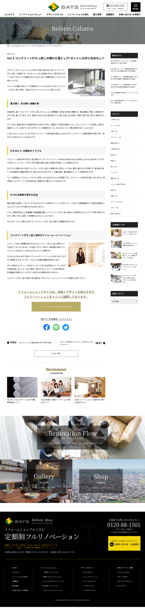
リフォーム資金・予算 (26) (118, 184)
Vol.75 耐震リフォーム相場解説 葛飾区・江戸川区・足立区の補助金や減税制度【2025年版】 (124, 78)
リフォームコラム (16, 46)
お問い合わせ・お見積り (130, 14)
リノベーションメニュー (30, 14)
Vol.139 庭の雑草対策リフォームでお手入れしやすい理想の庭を (124, 102)
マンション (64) (115, 125)
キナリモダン (87, 572)
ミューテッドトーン (90, 577)
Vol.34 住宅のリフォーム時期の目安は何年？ (130, 244)
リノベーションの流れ (78, 14)
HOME (14, 568)
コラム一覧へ (56, 353)
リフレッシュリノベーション (53, 590)
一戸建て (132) (115, 120)
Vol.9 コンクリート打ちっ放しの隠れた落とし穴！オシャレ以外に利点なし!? (129, 279)
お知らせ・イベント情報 (125, 568)
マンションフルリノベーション (53, 581)
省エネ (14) (114, 167)
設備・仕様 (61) (115, 143)
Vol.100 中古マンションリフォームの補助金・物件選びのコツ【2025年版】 (124, 62)
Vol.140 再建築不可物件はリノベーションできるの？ (124, 94)
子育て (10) (114, 131)
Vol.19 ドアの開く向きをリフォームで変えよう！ (130, 233)
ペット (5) (114, 172)
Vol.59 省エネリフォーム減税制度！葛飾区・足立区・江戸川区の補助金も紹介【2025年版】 (124, 70)
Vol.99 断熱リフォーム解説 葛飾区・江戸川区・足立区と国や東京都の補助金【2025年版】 (124, 86)
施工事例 (97, 14)
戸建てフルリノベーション (52, 577)
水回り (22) (114, 196)
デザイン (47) (115, 208)
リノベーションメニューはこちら (56, 306)
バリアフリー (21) (116, 137)
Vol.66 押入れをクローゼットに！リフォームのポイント (130, 267)
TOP (8, 46)
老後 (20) (113, 190)
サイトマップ (121, 586)
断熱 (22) (113, 155)
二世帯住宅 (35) (115, 149)
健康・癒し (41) (115, 178)
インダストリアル (89, 590)
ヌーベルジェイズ (89, 581)
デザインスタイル (55, 14)
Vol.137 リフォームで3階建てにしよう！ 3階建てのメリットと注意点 (130, 255)
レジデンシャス (88, 586)
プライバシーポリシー (124, 581)
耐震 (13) (113, 161)
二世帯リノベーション (50, 572)
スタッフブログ (122, 577)
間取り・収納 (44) (116, 214)
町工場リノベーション (50, 586)
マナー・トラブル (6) (116, 202)
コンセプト (9, 14)
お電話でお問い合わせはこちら (123, 523)
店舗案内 (110, 14)
